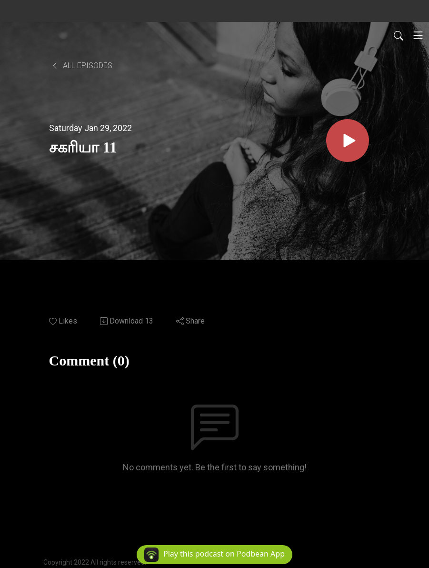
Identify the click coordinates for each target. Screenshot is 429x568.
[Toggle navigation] (418, 35)
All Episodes (81, 65)
